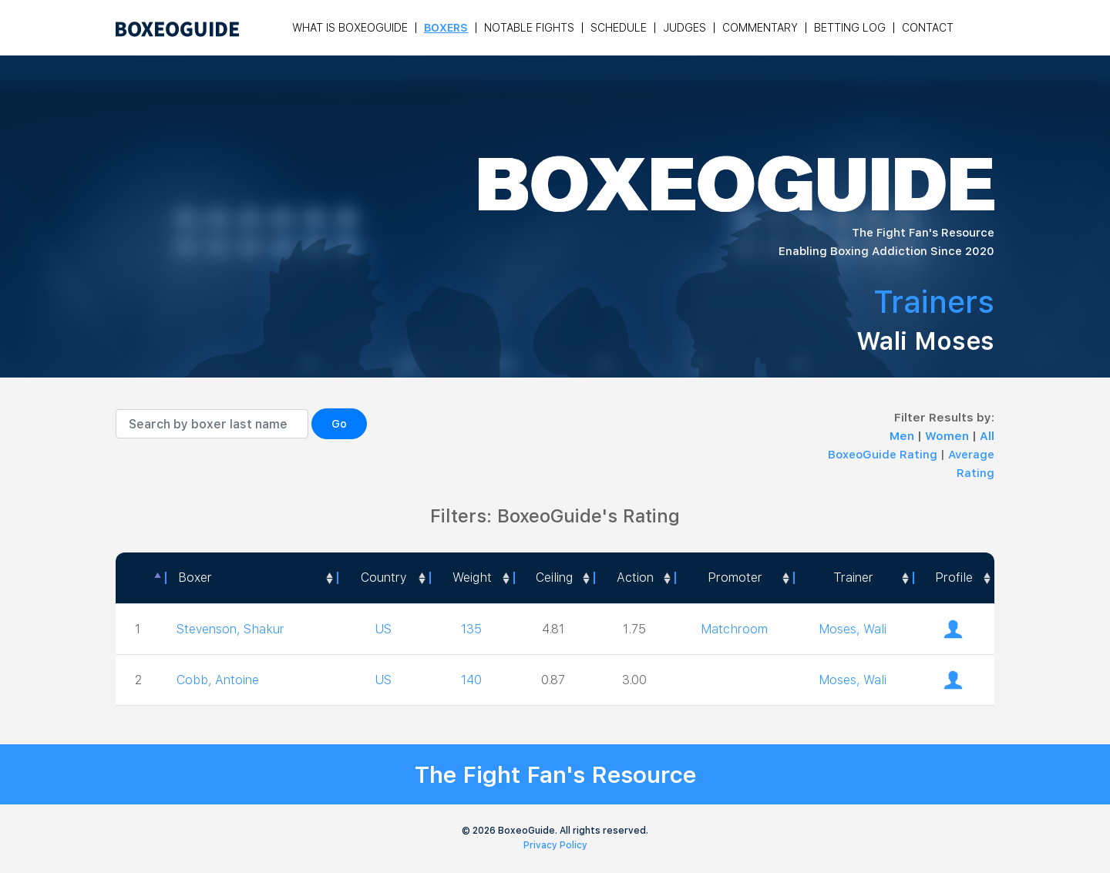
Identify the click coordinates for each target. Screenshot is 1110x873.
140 (471, 680)
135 (471, 629)
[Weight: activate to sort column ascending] (471, 577)
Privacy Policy (555, 845)
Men (903, 436)
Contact (928, 27)
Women (948, 436)
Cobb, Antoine (218, 680)
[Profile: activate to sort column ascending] (953, 577)
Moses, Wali (852, 629)
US (383, 629)
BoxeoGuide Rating (882, 455)
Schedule (618, 27)
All (987, 436)
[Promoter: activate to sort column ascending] (733, 577)
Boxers (446, 27)
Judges (684, 27)
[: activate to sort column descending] (140, 577)
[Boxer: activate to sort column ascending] (251, 577)
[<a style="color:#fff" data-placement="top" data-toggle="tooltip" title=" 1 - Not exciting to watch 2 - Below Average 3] (634, 577)
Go (339, 424)
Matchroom (734, 629)
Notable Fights (529, 27)
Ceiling (554, 577)
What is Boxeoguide (350, 27)
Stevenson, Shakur (230, 629)
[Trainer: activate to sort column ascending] (853, 577)
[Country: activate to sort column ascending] (383, 577)
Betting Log (850, 27)
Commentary (760, 27)
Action (635, 577)
